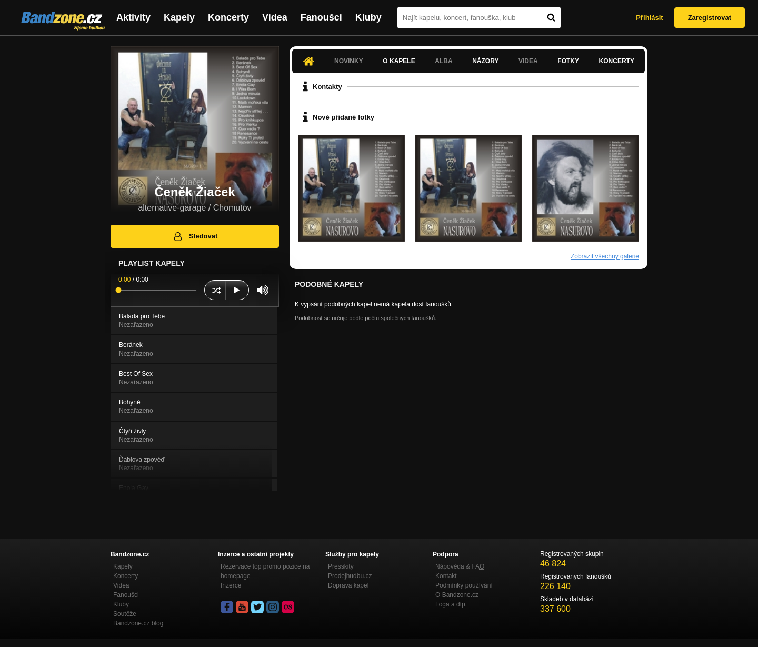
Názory (485, 61)
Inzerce (231, 585)
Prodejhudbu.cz (350, 576)
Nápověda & (459, 566)
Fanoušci (321, 17)
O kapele (399, 61)
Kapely (179, 17)
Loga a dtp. (451, 604)
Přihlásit (649, 18)
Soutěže (124, 614)
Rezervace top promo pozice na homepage (265, 571)
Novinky (348, 61)
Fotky (568, 61)
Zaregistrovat (709, 18)
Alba (443, 61)
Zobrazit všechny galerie (605, 256)
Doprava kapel (348, 585)
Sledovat (195, 236)
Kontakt (446, 576)
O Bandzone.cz (456, 595)
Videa (274, 17)
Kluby (368, 17)
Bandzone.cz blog (138, 623)
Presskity (341, 566)
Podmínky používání (464, 585)
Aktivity (133, 17)
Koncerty (228, 17)
